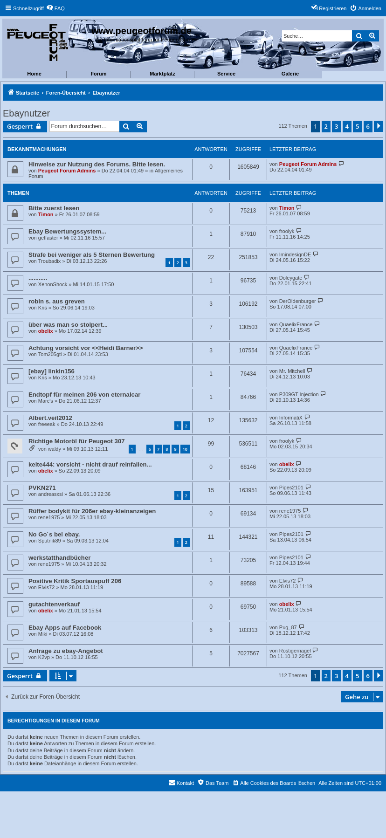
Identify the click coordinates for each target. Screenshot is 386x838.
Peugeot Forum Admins (67, 170)
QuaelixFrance (296, 324)
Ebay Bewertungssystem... (67, 231)
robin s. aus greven (56, 301)
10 (185, 449)
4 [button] (347, 126)
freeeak (46, 424)
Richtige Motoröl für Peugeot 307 (76, 441)
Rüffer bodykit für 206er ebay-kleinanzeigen (92, 511)
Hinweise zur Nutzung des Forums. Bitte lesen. (96, 164)
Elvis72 (46, 587)
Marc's (45, 401)
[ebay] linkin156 (51, 371)
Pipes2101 (291, 487)
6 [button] (368, 126)
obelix (45, 331)
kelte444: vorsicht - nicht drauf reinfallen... (90, 464)
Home (34, 73)
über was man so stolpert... (68, 324)
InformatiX (291, 417)
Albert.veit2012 (50, 417)
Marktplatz (162, 73)
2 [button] (326, 126)
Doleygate (291, 278)
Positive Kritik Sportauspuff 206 (74, 580)
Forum (98, 73)
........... (37, 278)
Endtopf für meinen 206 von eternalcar (84, 394)
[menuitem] (55, 8)
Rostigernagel (295, 650)
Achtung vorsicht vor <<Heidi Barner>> (85, 347)
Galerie (290, 73)
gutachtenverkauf (54, 604)
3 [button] (336, 126)
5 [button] (357, 126)
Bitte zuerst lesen (53, 208)
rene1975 (49, 517)
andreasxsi (50, 494)
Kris (42, 307)
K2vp (44, 657)
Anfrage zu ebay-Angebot (65, 650)
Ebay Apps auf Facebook (64, 627)
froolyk (286, 231)
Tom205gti (50, 354)
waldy (54, 449)
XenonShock (52, 284)
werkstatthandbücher (59, 557)
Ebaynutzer (26, 113)
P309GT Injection (299, 394)
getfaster (48, 237)
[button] (378, 126)
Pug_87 (288, 627)
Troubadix (49, 261)
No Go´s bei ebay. (54, 534)
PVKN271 (42, 487)
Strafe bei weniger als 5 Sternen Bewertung (91, 254)
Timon (46, 214)
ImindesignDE (295, 254)
